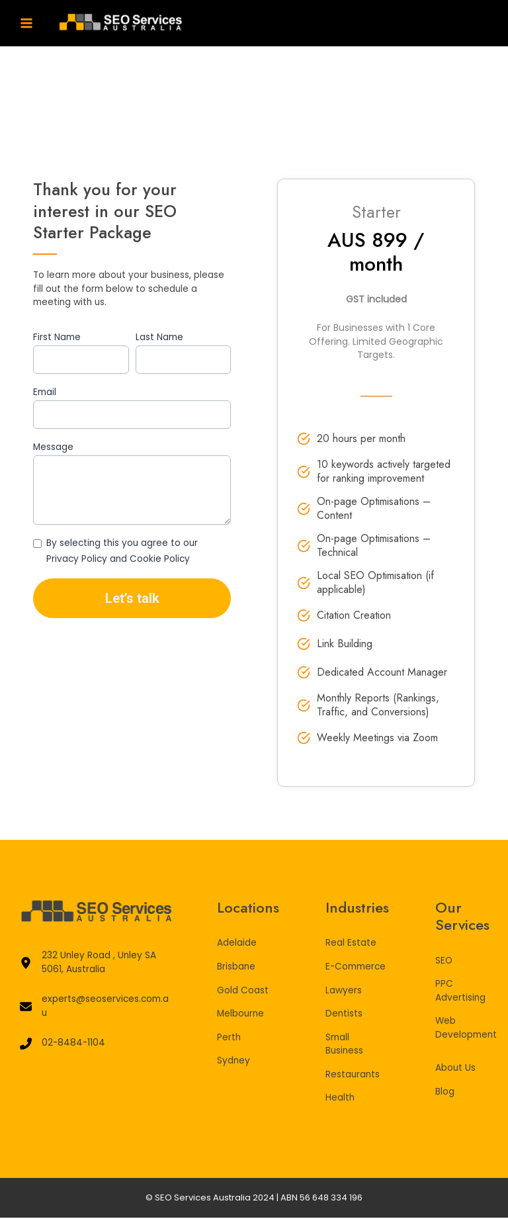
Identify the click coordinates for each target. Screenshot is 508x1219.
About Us (455, 1069)
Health (340, 1099)
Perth (229, 1038)
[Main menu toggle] (26, 23)
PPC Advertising (460, 992)
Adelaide (237, 944)
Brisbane (236, 968)
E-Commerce (355, 968)
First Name (57, 337)
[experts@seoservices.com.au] (95, 1008)
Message (53, 447)
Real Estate (350, 944)
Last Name (159, 337)
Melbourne (240, 1015)
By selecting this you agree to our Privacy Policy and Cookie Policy (122, 551)
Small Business (344, 1045)
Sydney (233, 1062)
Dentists (343, 1015)
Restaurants (352, 1075)
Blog (444, 1093)
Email (44, 392)
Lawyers (343, 991)
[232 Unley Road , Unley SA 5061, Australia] (95, 964)
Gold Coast (243, 991)
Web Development (466, 1029)
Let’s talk (132, 598)
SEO (443, 962)
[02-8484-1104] (62, 1045)
